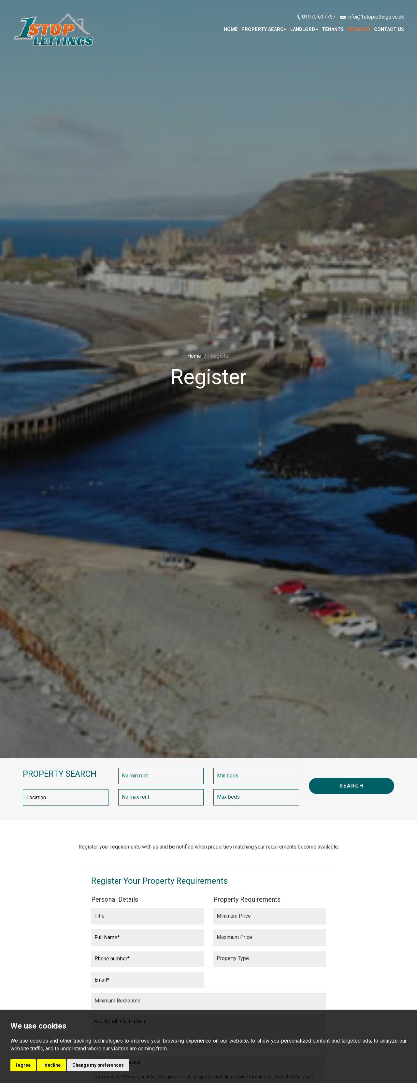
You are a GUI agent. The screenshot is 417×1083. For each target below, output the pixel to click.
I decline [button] (51, 1065)
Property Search (264, 29)
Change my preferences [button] (98, 1065)
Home (231, 29)
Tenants (333, 29)
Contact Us (389, 29)
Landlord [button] (304, 29)
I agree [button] (23, 1065)
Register (358, 29)
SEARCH (351, 786)
